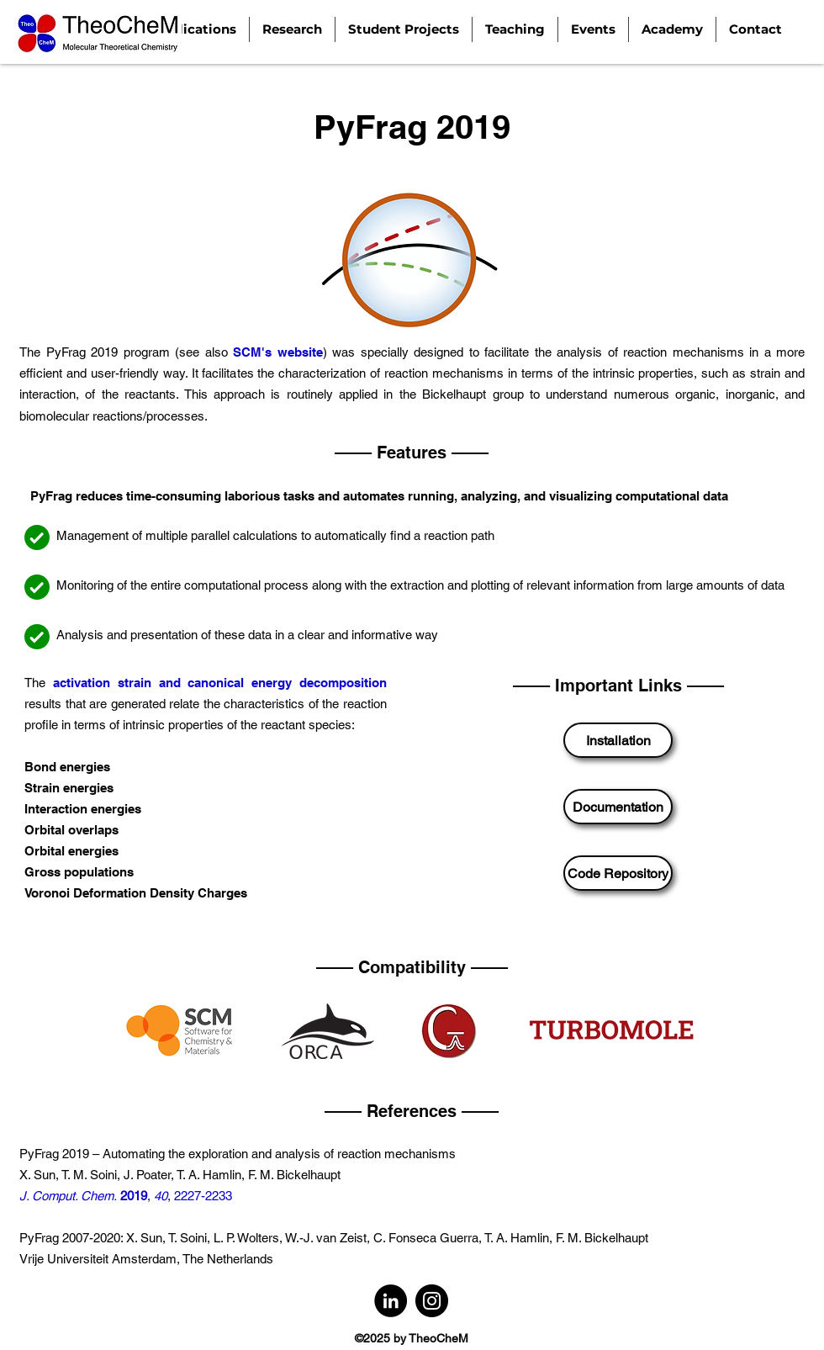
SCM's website (278, 352)
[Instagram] (431, 1300)
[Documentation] (618, 806)
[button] (292, 29)
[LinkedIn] (390, 1300)
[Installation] (618, 740)
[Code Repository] (618, 873)
